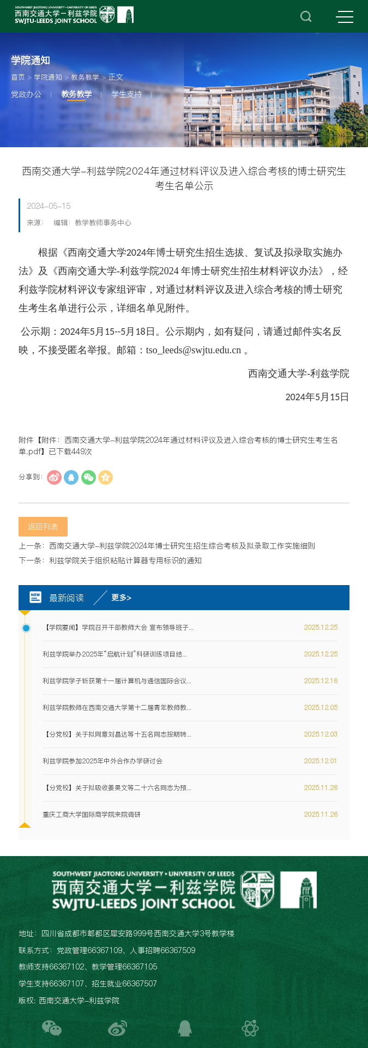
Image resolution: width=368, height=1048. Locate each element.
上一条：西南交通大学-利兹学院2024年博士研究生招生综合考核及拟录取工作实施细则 (167, 545)
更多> (121, 597)
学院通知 (48, 77)
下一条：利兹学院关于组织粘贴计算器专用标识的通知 (110, 560)
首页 (18, 77)
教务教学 (85, 77)
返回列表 (43, 526)
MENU (344, 17)
